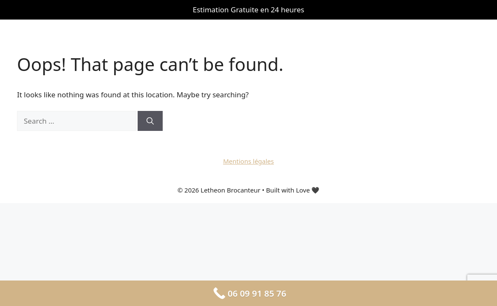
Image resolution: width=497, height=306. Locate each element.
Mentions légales (248, 161)
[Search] (150, 121)
